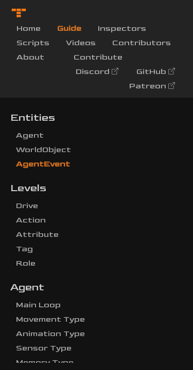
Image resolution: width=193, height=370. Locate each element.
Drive (27, 206)
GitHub (156, 72)
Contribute (98, 57)
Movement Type (50, 319)
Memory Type (45, 362)
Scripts (32, 43)
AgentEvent (43, 164)
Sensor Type (44, 348)
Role (26, 263)
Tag (24, 249)
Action (31, 220)
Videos (81, 43)
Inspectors (122, 28)
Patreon (153, 86)
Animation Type (50, 334)
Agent (30, 135)
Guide (69, 28)
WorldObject (43, 150)
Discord (98, 72)
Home (32, 27)
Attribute (37, 234)
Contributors (141, 43)
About (30, 57)
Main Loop (38, 305)
